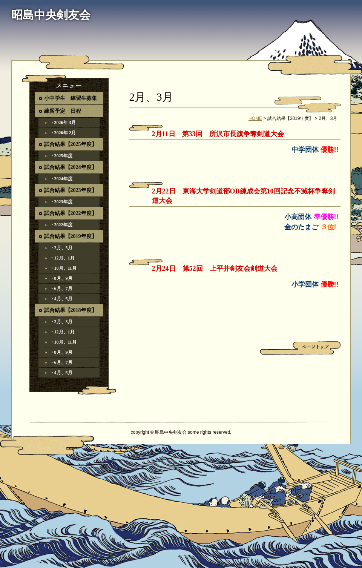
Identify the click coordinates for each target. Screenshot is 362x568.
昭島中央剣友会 (50, 15)
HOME (255, 118)
